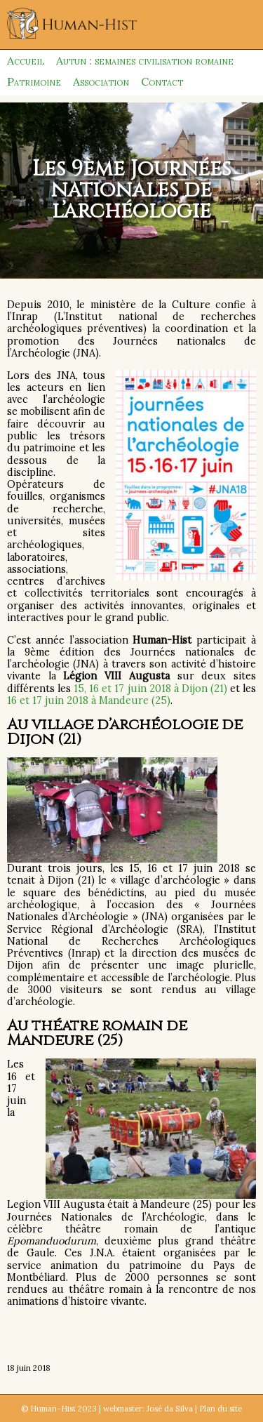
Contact (162, 81)
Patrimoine (34, 81)
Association (101, 81)
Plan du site (220, 1408)
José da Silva (170, 1408)
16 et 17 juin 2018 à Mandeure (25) (88, 700)
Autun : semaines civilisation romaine (145, 60)
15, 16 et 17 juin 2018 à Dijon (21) (150, 688)
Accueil (25, 60)
